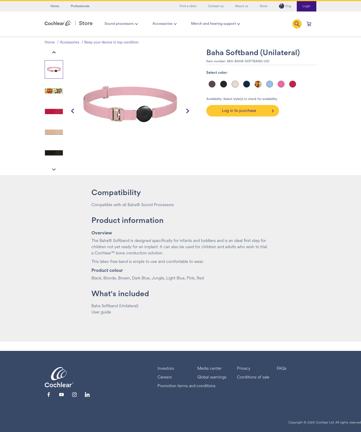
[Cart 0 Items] (309, 24)
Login (307, 6)
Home (54, 6)
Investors (165, 369)
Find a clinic (188, 6)
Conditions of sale (253, 377)
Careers (164, 377)
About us (241, 6)
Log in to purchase (239, 111)
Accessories (69, 42)
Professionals (80, 6)
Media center (209, 369)
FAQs (282, 369)
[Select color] (212, 84)
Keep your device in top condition (111, 42)
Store (263, 6)
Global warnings (212, 377)
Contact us (216, 6)
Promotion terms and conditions (186, 386)
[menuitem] (121, 23)
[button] (285, 6)
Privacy (243, 369)
